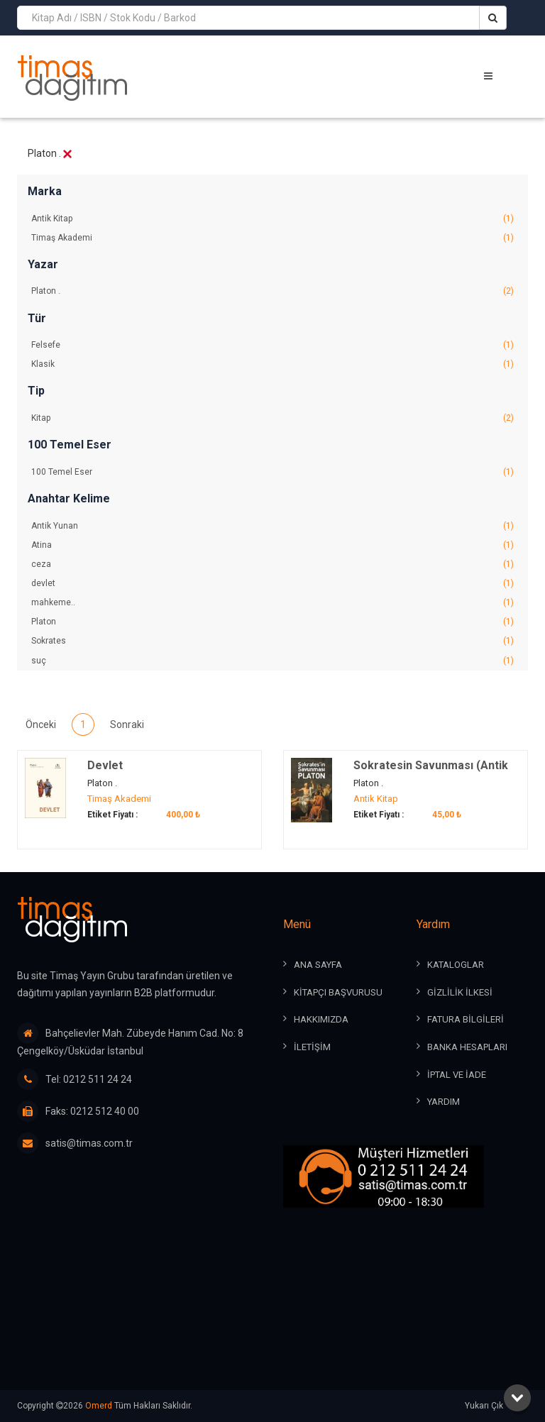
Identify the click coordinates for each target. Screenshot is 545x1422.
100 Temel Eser (272, 472)
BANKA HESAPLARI (467, 1047)
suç (272, 661)
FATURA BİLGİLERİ (465, 1020)
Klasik (272, 364)
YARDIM (443, 1101)
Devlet (105, 766)
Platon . (272, 291)
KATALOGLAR (455, 965)
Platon (272, 622)
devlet (272, 584)
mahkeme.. (272, 603)
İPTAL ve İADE (456, 1074)
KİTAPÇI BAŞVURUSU (338, 992)
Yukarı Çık (496, 1406)
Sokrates (272, 641)
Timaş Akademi (272, 238)
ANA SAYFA (318, 965)
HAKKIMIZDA (321, 1020)
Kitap (272, 418)
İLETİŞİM (312, 1047)
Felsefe (272, 345)
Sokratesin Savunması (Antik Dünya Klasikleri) (430, 774)
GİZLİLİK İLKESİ (459, 992)
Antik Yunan (272, 526)
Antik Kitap (272, 219)
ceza (272, 564)
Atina (272, 545)
